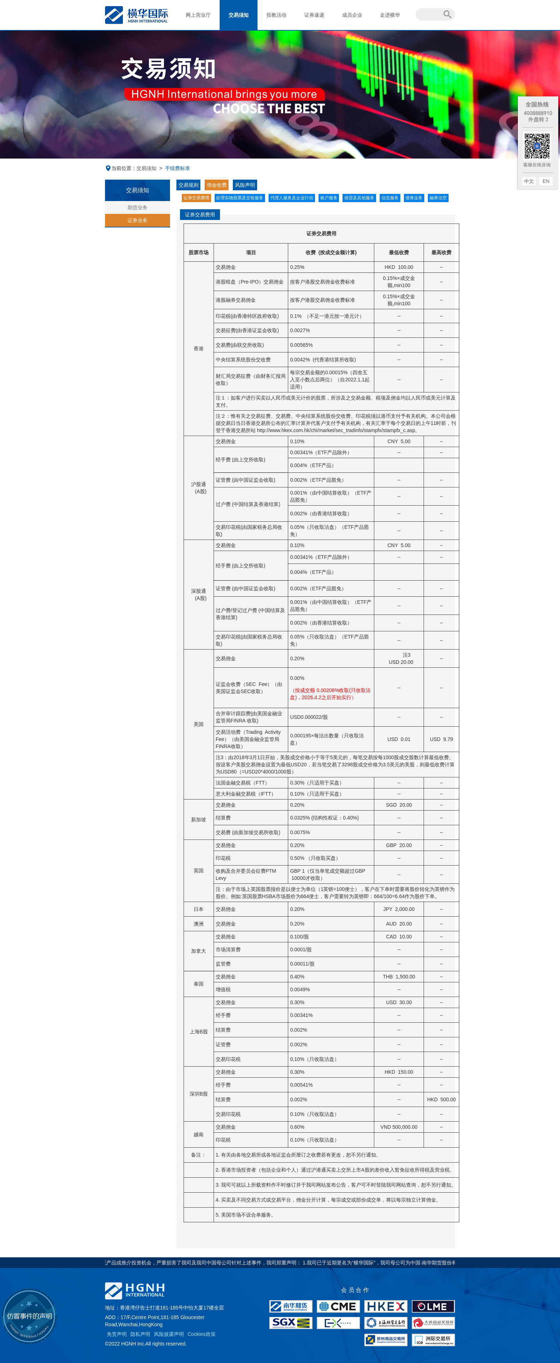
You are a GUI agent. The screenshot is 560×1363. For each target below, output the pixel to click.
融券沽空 (438, 197)
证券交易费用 (196, 197)
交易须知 (239, 15)
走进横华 (390, 15)
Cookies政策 (202, 1334)
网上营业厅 (198, 15)
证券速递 (314, 15)
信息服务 (390, 197)
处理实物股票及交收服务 (239, 197)
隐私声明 (140, 1334)
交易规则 (189, 185)
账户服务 (329, 197)
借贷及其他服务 (359, 197)
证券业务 (138, 220)
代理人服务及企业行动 (291, 197)
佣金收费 (217, 185)
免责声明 (117, 1334)
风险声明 (245, 185)
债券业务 (413, 197)
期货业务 (138, 207)
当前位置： (120, 168)
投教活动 (276, 15)
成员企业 (352, 15)
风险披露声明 (169, 1334)
